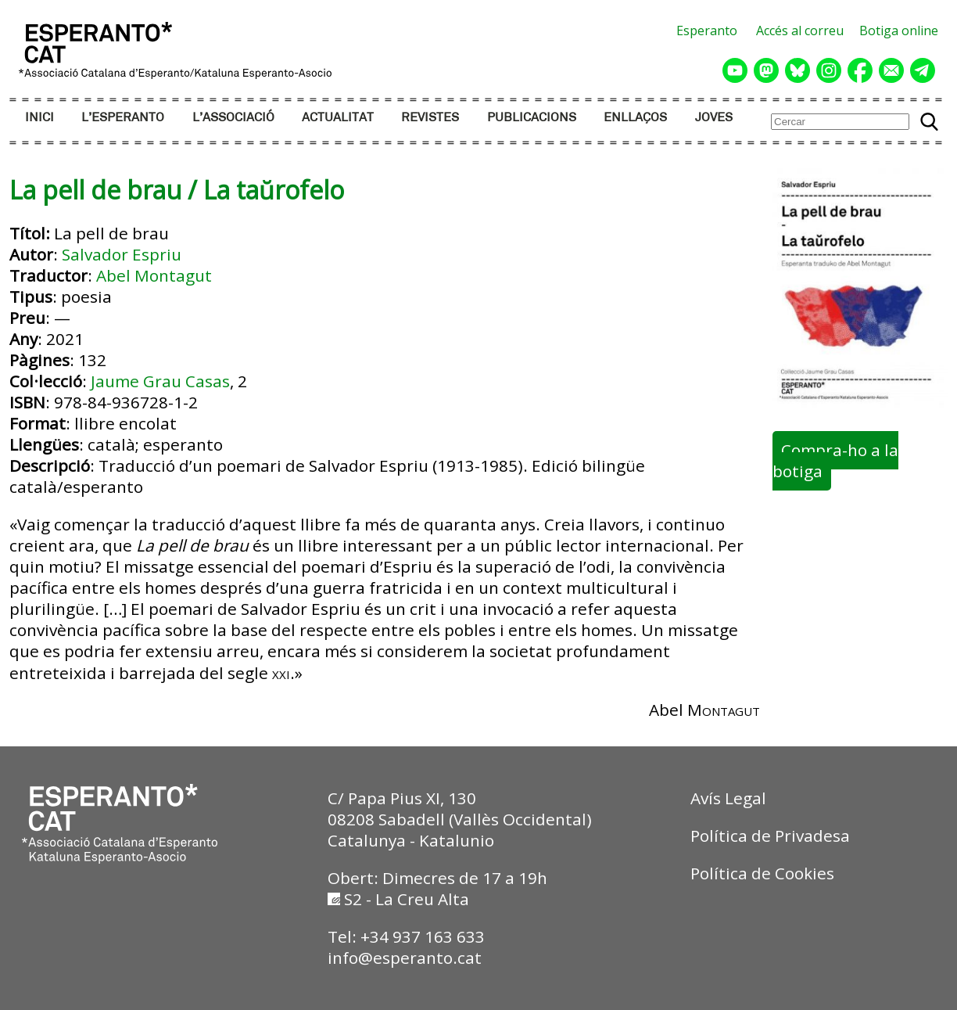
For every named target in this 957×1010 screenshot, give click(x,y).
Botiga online (898, 30)
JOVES (714, 118)
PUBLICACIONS (531, 118)
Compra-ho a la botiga (835, 461)
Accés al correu (800, 30)
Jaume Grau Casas (160, 381)
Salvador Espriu (121, 254)
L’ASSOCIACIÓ (233, 118)
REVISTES (430, 118)
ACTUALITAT (338, 118)
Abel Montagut (154, 275)
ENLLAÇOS (635, 118)
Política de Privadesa (770, 835)
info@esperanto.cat (405, 958)
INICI (39, 118)
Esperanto (706, 30)
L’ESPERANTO (122, 118)
